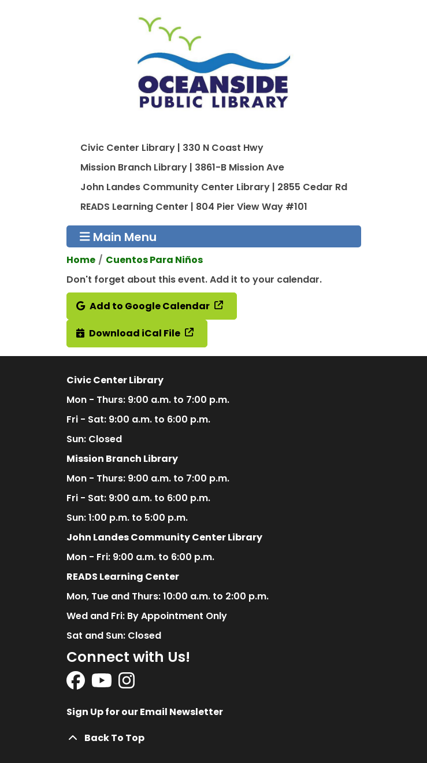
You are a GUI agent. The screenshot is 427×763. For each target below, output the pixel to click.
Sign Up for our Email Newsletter (144, 711)
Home (80, 259)
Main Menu (118, 236)
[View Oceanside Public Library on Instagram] (126, 684)
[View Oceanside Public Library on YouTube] (102, 684)
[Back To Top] (213, 738)
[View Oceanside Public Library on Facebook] (76, 684)
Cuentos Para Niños (154, 259)
